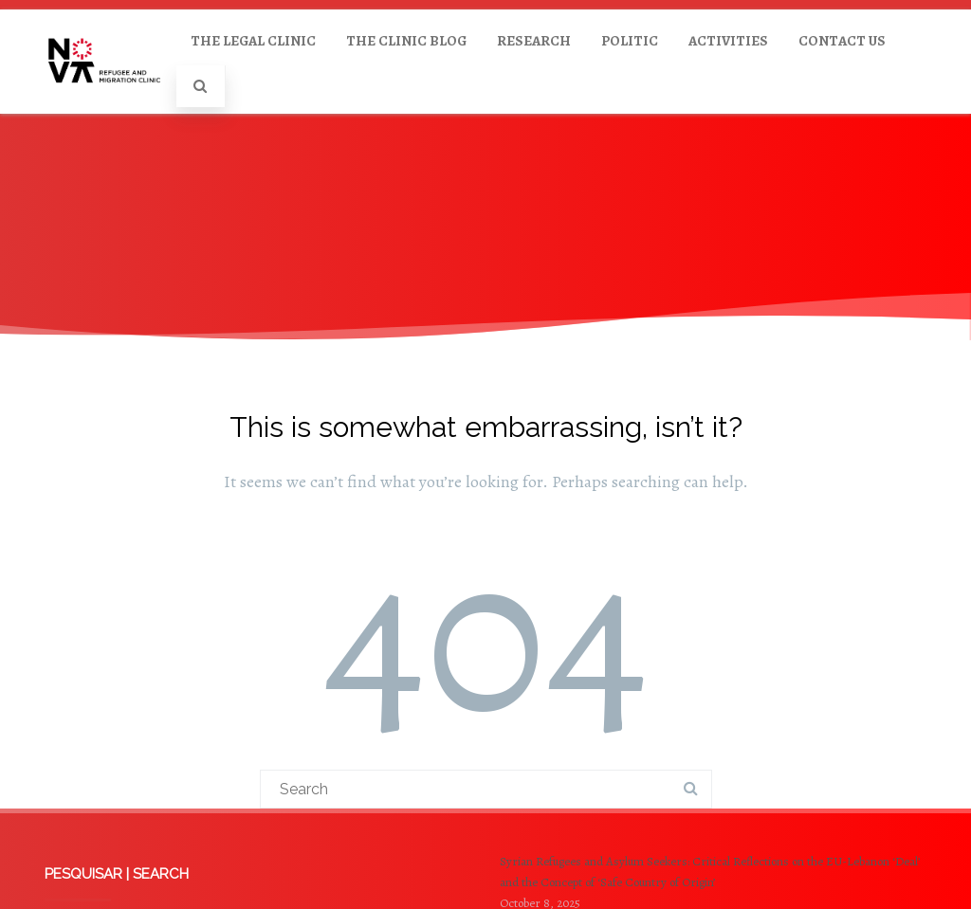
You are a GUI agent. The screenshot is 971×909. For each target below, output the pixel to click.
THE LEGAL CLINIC (253, 40)
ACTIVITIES (728, 40)
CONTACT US (842, 40)
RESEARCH (534, 40)
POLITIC (629, 40)
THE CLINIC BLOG (406, 40)
